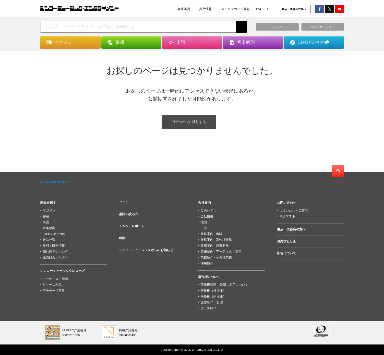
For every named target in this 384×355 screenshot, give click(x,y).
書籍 (46, 216)
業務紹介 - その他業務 (216, 257)
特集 (122, 238)
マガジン (49, 210)
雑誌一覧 (49, 240)
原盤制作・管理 (212, 302)
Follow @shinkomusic (54, 182)
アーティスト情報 (55, 279)
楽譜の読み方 (128, 214)
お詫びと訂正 (286, 241)
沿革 (204, 228)
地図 (204, 222)
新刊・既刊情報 (54, 245)
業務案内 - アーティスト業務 (221, 251)
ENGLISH (263, 9)
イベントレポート (131, 226)
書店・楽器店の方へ (294, 9)
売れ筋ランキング (55, 251)
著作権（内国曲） (213, 296)
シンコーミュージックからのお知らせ (146, 250)
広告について (286, 253)
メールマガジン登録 (235, 9)
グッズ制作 (208, 308)
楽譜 (46, 222)
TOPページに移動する (189, 122)
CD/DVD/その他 (54, 234)
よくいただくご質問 (293, 210)
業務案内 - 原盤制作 (215, 245)
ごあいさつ (208, 210)
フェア (124, 202)
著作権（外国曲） (213, 290)
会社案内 (183, 9)
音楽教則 (49, 228)
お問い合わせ (286, 202)
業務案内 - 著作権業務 (216, 240)
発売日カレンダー (55, 257)
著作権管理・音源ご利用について (224, 285)
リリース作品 (52, 285)
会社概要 (207, 216)
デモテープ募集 (54, 290)
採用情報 (205, 9)
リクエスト (287, 216)
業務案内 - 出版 (211, 234)
